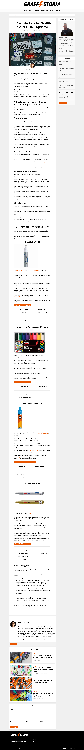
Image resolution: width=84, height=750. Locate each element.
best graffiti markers (19, 296)
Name (11, 721)
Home (11, 15)
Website (42, 721)
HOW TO (52, 10)
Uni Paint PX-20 (19, 512)
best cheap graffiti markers (34, 513)
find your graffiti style (41, 79)
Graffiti (16, 612)
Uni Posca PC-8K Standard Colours (31, 357)
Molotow (24, 432)
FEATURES (36, 10)
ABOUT (58, 10)
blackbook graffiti (18, 457)
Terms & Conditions (66, 748)
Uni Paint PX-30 (19, 270)
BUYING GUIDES (45, 10)
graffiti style (43, 162)
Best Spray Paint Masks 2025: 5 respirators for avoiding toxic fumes (43, 695)
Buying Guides (15, 15)
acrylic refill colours (34, 450)
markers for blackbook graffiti (38, 377)
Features (34, 737)
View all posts (13, 644)
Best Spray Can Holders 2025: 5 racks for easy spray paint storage (43, 657)
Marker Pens (22, 612)
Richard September (37, 30)
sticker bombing (38, 107)
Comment (12, 709)
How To (34, 739)
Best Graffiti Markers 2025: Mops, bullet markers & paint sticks (43, 669)
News (34, 741)
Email (26, 721)
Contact (56, 737)
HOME (25, 10)
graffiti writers (36, 270)
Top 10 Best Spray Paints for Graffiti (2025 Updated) (42, 681)
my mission (61, 46)
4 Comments (42, 698)
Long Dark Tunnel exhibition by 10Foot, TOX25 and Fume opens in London (66, 63)
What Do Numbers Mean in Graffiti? (66, 85)
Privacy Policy (72, 748)
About (56, 735)
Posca (33, 612)
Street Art (38, 612)
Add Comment (44, 660)
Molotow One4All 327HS (42, 433)
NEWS (30, 10)
